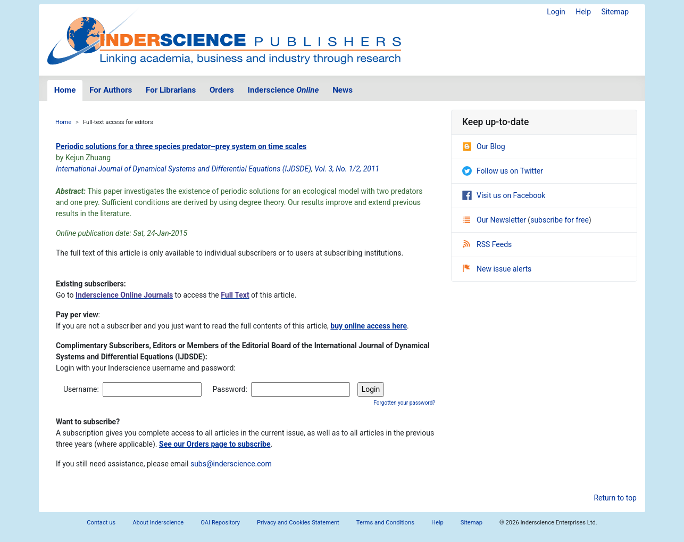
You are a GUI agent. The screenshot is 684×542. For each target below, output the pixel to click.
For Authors (110, 90)
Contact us (101, 522)
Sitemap (615, 11)
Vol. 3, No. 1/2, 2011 (346, 169)
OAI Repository (220, 522)
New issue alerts (497, 269)
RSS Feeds (487, 244)
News (342, 90)
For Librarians (171, 90)
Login (556, 11)
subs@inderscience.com (231, 463)
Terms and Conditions (385, 522)
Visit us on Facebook (503, 195)
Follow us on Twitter (502, 171)
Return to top (615, 498)
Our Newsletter (495, 220)
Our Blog (483, 146)
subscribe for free (559, 220)
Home (65, 90)
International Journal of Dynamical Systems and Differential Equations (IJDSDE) (183, 169)
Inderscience (283, 90)
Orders (222, 90)
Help (583, 11)
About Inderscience (157, 522)
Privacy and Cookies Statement (298, 522)
